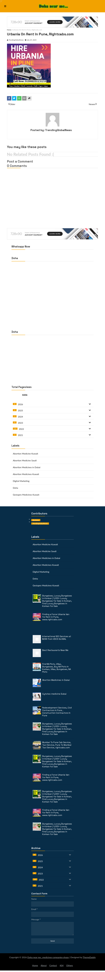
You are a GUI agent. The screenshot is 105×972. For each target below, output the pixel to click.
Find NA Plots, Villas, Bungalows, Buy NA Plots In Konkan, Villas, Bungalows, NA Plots (56, 667)
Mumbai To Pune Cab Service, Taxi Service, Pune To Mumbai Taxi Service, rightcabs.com (56, 744)
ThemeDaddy (89, 958)
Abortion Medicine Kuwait (25, 453)
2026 (20, 403)
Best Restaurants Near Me (55, 649)
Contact (53, 967)
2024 (20, 416)
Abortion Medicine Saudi (25, 460)
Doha (15, 487)
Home (10, 30)
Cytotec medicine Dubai (54, 693)
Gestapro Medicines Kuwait (26, 494)
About (44, 967)
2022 (21, 428)
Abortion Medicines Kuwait (26, 473)
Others (69, 967)
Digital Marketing (21, 480)
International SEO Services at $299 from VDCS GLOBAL (56, 637)
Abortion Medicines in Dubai (26, 466)
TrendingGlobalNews (17, 40)
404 (62, 967)
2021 (20, 434)
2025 (20, 410)
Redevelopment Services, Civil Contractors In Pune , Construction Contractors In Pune (57, 711)
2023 (20, 422)
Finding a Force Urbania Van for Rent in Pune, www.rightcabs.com (55, 616)
